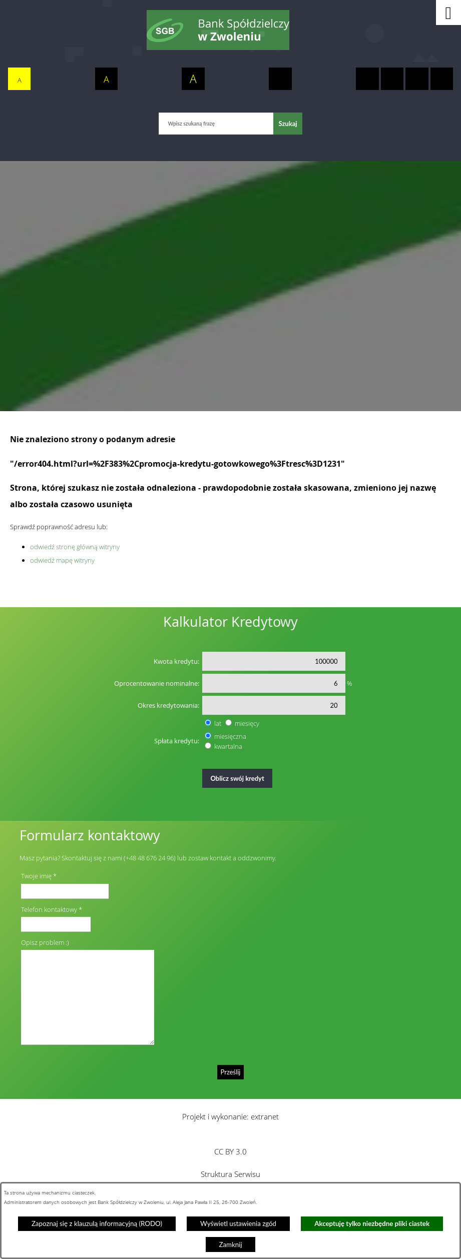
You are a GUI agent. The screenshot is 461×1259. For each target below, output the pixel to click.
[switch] (280, 79)
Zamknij (230, 1244)
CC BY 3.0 (230, 1151)
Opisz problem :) (45, 942)
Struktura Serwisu (230, 1174)
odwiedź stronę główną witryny (75, 546)
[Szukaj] (287, 123)
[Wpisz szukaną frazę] (216, 123)
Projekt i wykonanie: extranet (230, 1116)
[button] (448, 12)
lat (217, 723)
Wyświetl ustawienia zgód (238, 1223)
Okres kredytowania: (168, 705)
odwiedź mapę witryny (62, 560)
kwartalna (228, 746)
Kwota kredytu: (176, 661)
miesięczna (230, 736)
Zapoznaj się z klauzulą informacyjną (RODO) (97, 1223)
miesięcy (247, 723)
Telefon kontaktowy (49, 909)
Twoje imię (36, 875)
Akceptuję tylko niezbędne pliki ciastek (371, 1223)
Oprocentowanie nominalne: (156, 683)
